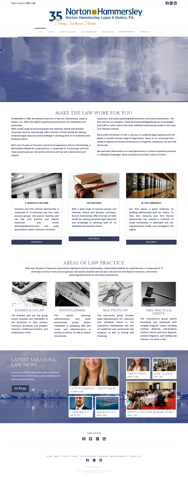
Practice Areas (70, 456)
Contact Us (135, 456)
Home (50, 456)
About (57, 456)
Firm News (103, 456)
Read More (36, 241)
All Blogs (20, 388)
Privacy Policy (94, 467)
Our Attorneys (88, 456)
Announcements (118, 456)
